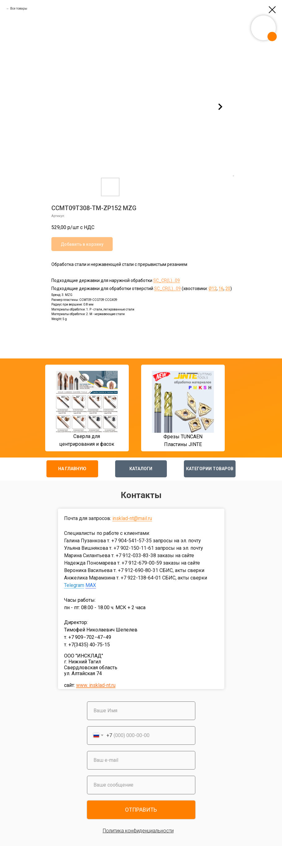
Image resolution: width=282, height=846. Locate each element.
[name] (141, 710)
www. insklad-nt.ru (95, 685)
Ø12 (213, 288)
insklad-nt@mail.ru (132, 518)
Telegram (74, 585)
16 (221, 288)
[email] (141, 760)
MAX (90, 585)
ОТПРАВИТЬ (141, 809)
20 (227, 288)
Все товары (18, 8)
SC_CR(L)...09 (166, 280)
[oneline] (141, 785)
